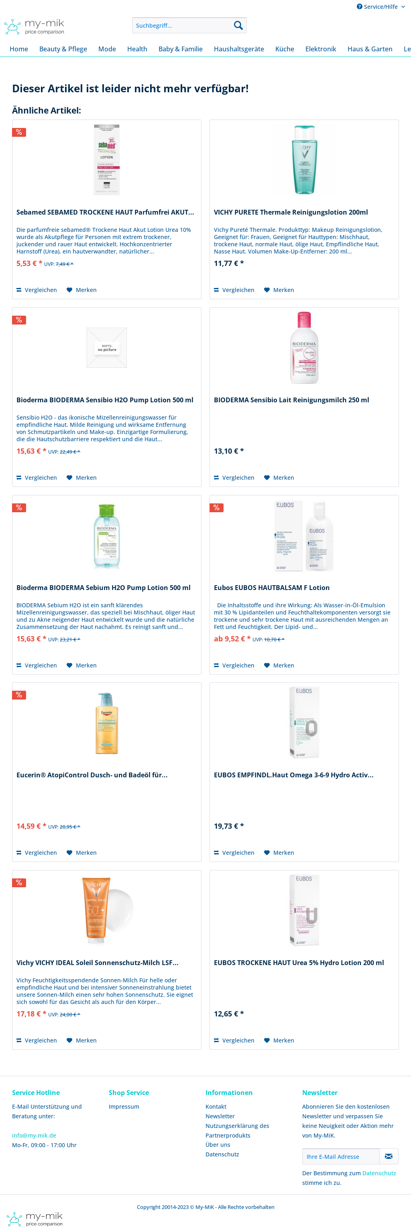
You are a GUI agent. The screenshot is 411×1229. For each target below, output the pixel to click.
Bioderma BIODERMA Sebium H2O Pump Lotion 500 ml (103, 588)
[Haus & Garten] (370, 49)
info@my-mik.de (34, 1135)
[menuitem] (189, 25)
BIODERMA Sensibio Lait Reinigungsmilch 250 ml (291, 400)
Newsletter (220, 1116)
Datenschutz (222, 1154)
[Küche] (285, 49)
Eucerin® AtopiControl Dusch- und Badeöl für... (92, 775)
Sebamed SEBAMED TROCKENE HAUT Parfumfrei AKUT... (105, 212)
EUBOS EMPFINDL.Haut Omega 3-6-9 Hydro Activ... (294, 775)
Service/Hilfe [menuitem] (378, 6)
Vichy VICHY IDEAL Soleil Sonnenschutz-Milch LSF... (97, 963)
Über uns (218, 1144)
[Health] (137, 49)
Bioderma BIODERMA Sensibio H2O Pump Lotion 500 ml (104, 400)
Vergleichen (36, 290)
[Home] (19, 49)
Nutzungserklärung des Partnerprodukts (237, 1130)
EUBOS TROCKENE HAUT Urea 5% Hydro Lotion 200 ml (299, 963)
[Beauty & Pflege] (63, 49)
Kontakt (216, 1106)
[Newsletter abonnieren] (389, 1156)
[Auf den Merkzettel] (82, 290)
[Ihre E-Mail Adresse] (341, 1156)
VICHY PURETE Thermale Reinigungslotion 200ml (291, 212)
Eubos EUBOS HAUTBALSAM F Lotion (272, 588)
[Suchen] (238, 25)
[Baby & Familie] (180, 49)
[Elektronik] (321, 49)
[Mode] (107, 49)
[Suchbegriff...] (189, 25)
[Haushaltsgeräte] (239, 49)
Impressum (124, 1106)
